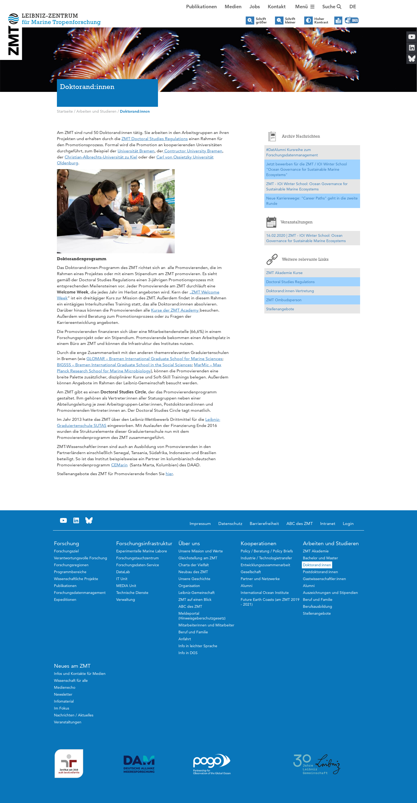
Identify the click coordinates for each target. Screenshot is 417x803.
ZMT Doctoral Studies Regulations (155, 138)
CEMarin (119, 464)
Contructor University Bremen (192, 150)
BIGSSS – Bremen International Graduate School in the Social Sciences (124, 364)
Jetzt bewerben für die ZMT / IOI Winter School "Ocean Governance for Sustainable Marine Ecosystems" (306, 169)
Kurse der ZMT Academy (175, 310)
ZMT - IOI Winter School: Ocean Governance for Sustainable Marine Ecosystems (307, 186)
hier (169, 473)
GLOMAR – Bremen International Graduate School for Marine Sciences (154, 358)
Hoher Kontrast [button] (321, 21)
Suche (331, 6)
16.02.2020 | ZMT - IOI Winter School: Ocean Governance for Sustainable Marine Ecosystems (306, 238)
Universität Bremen (136, 150)
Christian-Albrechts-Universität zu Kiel (101, 157)
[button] (352, 7)
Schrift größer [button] (261, 21)
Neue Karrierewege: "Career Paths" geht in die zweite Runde (312, 201)
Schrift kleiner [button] (290, 21)
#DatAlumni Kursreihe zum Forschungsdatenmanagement (292, 152)
